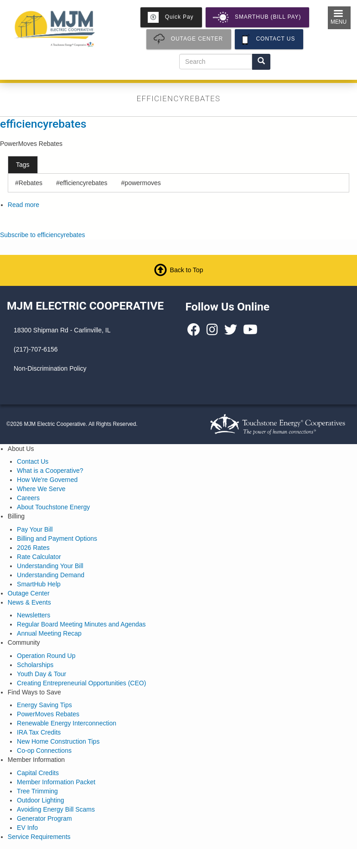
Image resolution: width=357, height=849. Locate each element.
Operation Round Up (46, 655)
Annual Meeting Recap (49, 633)
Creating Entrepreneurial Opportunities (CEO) (81, 683)
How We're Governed (47, 479)
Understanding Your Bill (50, 565)
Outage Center (29, 593)
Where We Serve (41, 488)
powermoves (142, 182)
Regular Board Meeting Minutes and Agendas (81, 624)
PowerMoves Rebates (48, 714)
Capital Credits (38, 773)
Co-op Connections (44, 750)
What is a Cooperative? (50, 470)
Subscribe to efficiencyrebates (42, 234)
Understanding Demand (50, 575)
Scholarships (35, 664)
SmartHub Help (39, 584)
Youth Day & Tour (41, 674)
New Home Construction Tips (58, 741)
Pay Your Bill (35, 529)
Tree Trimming (37, 791)
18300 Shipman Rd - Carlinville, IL (62, 330)
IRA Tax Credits (39, 732)
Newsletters (33, 615)
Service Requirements (39, 836)
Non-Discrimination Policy (50, 368)
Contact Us (32, 461)
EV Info (27, 827)
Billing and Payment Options (57, 538)
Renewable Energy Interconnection (66, 723)
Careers (28, 498)
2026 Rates (33, 547)
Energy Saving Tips (44, 705)
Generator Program (44, 818)
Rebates (30, 182)
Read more (23, 204)
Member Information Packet (56, 782)
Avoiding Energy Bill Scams (56, 809)
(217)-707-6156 (36, 349)
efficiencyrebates (43, 123)
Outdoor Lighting (40, 800)
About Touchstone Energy (53, 507)
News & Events (29, 602)
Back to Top (186, 270)
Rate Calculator (39, 556)
